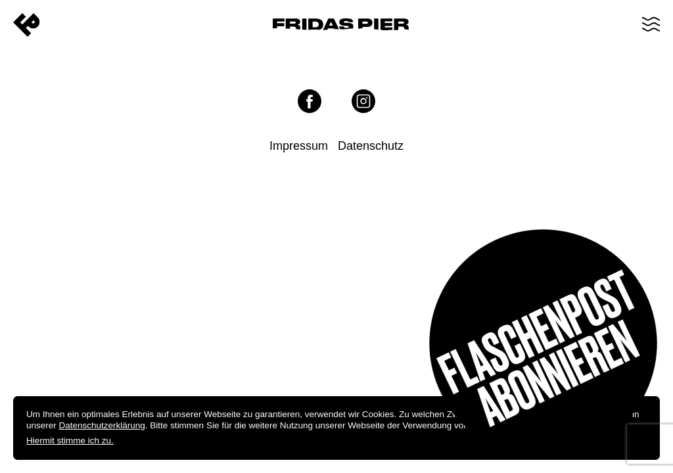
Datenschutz (371, 145)
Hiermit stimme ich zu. (70, 440)
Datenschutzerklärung (102, 425)
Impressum (298, 145)
